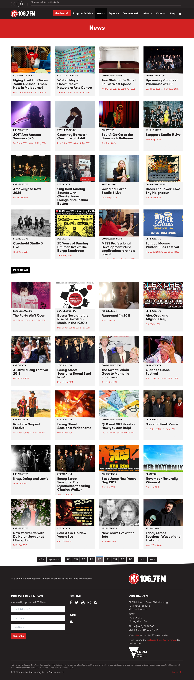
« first (42, 559)
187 (107, 559)
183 (76, 559)
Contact (161, 13)
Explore (113, 13)
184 (84, 559)
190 (130, 559)
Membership (62, 13)
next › (142, 559)
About (147, 13)
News (101, 13)
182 (68, 559)
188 (115, 559)
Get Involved (131, 13)
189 (123, 559)
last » (152, 559)
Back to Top (177, 672)
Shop (172, 13)
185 (91, 559)
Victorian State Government (161, 640)
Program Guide (83, 13)
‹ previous (54, 559)
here (137, 635)
